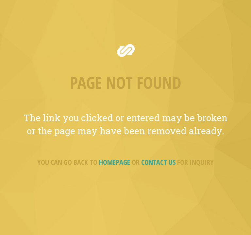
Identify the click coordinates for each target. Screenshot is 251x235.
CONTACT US (158, 162)
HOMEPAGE (114, 162)
